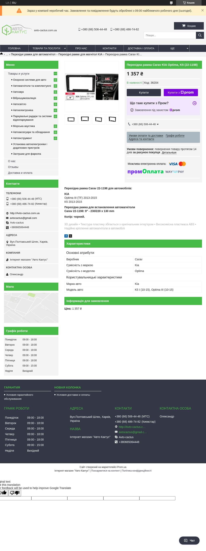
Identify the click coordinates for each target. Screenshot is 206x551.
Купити (144, 92)
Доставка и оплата (20, 172)
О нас (11, 161)
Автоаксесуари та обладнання (31, 132)
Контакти (109, 48)
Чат (189, 540)
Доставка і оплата (141, 48)
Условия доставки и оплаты (73, 394)
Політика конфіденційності (137, 470)
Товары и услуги (18, 73)
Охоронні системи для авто (29, 79)
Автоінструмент (22, 138)
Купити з (181, 92)
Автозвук (18, 91)
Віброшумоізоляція (24, 98)
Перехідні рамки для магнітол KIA (80, 54)
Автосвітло (19, 104)
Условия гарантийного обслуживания (18, 396)
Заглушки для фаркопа (27, 153)
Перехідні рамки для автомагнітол (33, 54)
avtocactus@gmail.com (23, 217)
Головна (14, 48)
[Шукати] (200, 35)
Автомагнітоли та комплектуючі (32, 85)
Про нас (81, 48)
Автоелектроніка (23, 110)
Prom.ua (121, 467)
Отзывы (13, 167)
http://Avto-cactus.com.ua (24, 213)
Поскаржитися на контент (105, 470)
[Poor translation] (14, 493)
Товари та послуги (46, 48)
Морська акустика (24, 126)
